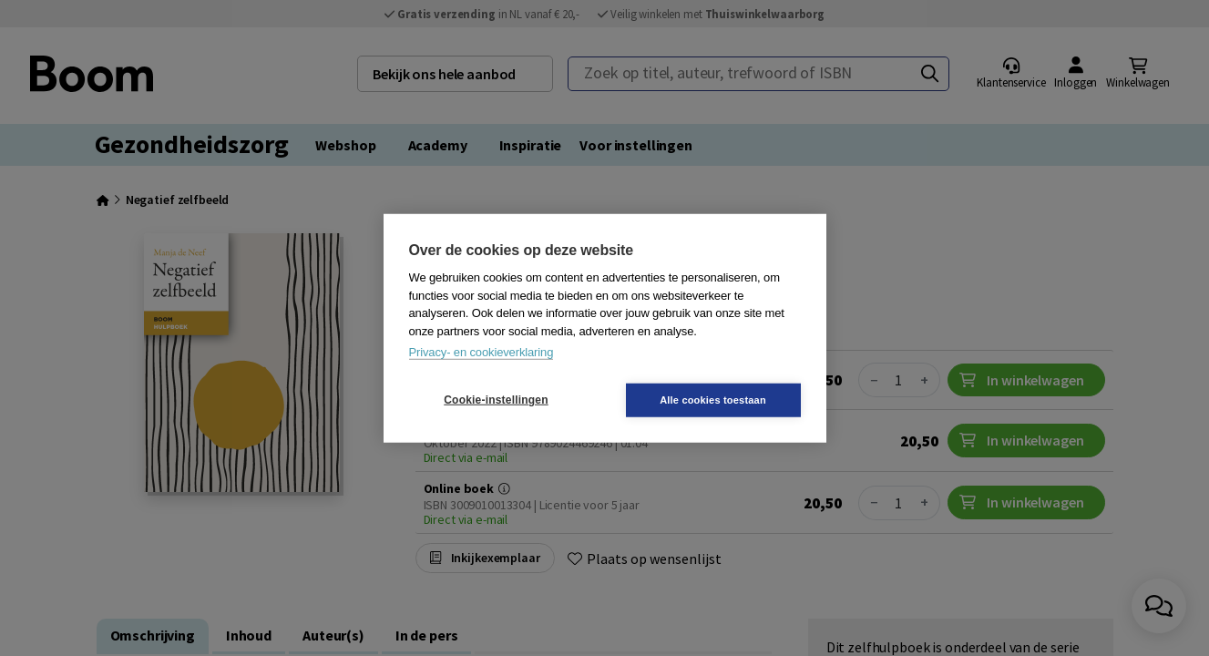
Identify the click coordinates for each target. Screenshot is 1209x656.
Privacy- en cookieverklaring (481, 352)
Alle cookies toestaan (713, 399)
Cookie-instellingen (496, 400)
